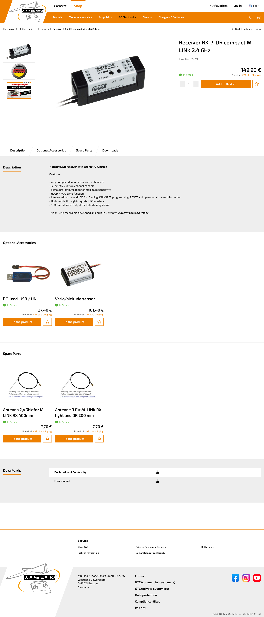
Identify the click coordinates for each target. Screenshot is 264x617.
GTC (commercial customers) (155, 582)
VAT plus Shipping (251, 75)
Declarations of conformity (150, 552)
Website (60, 6)
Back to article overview (246, 28)
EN (253, 6)
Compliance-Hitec (147, 601)
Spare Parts (84, 150)
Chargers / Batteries (171, 17)
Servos (147, 17)
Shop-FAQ (83, 546)
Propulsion (105, 17)
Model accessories (80, 17)
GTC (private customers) (152, 588)
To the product (22, 322)
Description (18, 150)
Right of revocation (88, 552)
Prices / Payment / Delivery (151, 546)
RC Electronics (127, 17)
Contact (140, 576)
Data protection (146, 595)
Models (57, 17)
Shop (78, 6)
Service (83, 540)
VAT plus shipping (42, 314)
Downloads (110, 150)
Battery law (207, 546)
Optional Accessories (51, 150)
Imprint (140, 607)
